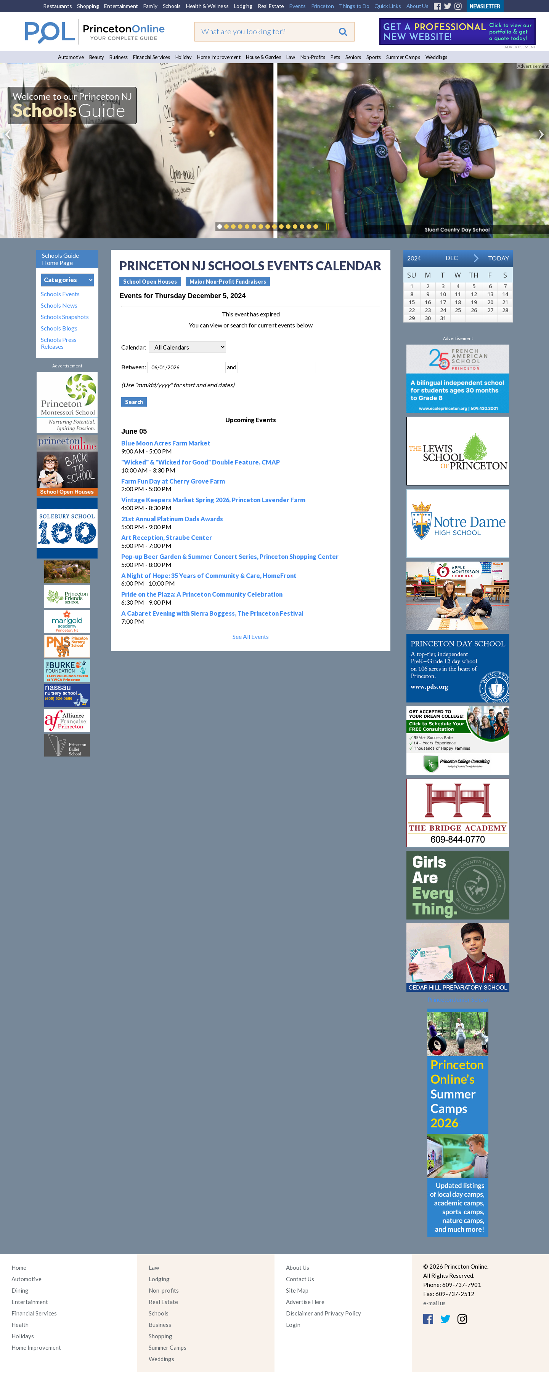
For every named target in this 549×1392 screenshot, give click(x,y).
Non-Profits (312, 57)
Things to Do (354, 6)
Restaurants (57, 6)
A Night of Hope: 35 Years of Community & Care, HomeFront (209, 575)
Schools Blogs (59, 328)
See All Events (251, 636)
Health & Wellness (207, 6)
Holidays (22, 1336)
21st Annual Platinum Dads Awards (172, 518)
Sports (373, 57)
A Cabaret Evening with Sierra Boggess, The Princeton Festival (212, 613)
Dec (452, 257)
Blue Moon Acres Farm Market (165, 443)
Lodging (243, 6)
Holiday (183, 57)
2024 (414, 258)
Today (498, 258)
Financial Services (151, 57)
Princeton (322, 6)
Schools (172, 6)
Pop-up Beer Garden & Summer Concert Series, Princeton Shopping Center (230, 556)
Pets (335, 57)
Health (20, 1324)
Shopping (88, 6)
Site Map (297, 1290)
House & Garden (263, 57)
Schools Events (60, 294)
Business (118, 57)
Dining (20, 1290)
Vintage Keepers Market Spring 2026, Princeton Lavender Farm (213, 499)
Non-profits (164, 1290)
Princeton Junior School (458, 999)
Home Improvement (219, 57)
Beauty (96, 57)
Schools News (59, 305)
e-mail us (434, 1302)
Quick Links (387, 6)
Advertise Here (305, 1301)
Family (150, 6)
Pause (327, 226)
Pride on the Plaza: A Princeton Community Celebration (202, 594)
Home (18, 1267)
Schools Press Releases (59, 343)
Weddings (436, 57)
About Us (417, 6)
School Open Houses (150, 281)
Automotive (71, 57)
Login (293, 1324)
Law (290, 57)
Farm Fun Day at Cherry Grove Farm (173, 481)
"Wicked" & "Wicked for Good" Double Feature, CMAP (200, 462)
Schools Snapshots (65, 316)
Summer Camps (403, 57)
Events (297, 6)
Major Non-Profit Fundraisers (227, 281)
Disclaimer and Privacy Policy (323, 1313)
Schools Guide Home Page (60, 259)
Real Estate (271, 6)
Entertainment (121, 6)
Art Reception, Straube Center (166, 537)
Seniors (353, 57)
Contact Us (300, 1278)
